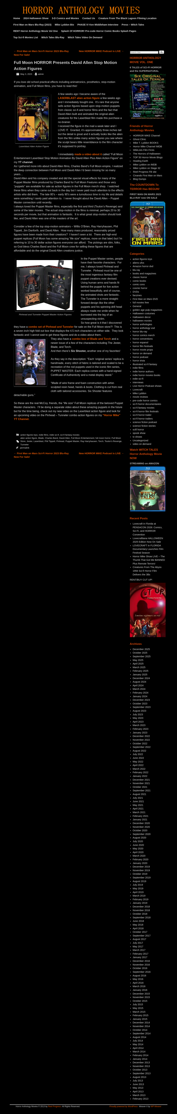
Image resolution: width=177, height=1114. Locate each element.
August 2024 (139, 681)
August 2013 (139, 1077)
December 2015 (141, 993)
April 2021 (138, 808)
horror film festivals (143, 346)
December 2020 (141, 823)
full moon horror (102, 438)
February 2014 (140, 1055)
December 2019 (141, 866)
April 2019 (138, 892)
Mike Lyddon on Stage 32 (146, 168)
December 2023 (141, 700)
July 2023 (138, 714)
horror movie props (143, 349)
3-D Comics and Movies (65, 18)
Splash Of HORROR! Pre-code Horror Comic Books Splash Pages (98, 31)
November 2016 (141, 964)
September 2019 (141, 877)
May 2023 (138, 718)
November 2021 (141, 783)
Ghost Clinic (139, 139)
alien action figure (28, 438)
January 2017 (140, 957)
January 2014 (140, 1059)
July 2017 (138, 943)
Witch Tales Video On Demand (85, 37)
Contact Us (88, 18)
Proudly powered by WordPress (123, 1106)
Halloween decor (142, 317)
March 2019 (139, 895)
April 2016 (138, 982)
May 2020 (138, 848)
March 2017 (139, 950)
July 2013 (138, 1080)
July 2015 (138, 1004)
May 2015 (138, 1008)
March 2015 (139, 1011)
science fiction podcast (145, 422)
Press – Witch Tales (133, 24)
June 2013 (138, 1084)
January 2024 (140, 696)
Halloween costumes (144, 313)
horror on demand (142, 353)
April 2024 (138, 685)
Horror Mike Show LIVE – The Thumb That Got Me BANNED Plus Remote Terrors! (149, 560)
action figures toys (29, 435)
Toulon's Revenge (113, 441)
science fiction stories (144, 426)
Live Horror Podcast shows (147, 386)
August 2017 (139, 939)
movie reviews (140, 396)
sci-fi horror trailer (142, 415)
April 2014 (138, 1048)
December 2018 (141, 906)
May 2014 (138, 1044)
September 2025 (141, 656)
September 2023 (141, 707)
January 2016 (140, 990)
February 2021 (140, 816)
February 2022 (140, 772)
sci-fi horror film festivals (146, 411)
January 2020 (140, 863)
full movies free (141, 302)
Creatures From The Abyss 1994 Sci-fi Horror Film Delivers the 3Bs (147, 571)
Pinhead (60, 441)
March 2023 (139, 725)
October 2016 (140, 968)
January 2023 (140, 732)
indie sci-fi (54, 435)
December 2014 (141, 1022)
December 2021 (141, 779)
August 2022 (139, 750)
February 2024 (140, 692)
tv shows (137, 436)
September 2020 (141, 834)
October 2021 (140, 787)
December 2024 (141, 678)
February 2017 (140, 953)
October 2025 (140, 652)
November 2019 (141, 870)
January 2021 (140, 819)
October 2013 (140, 1069)
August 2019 (139, 881)
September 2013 (141, 1073)
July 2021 (138, 798)
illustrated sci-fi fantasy (145, 364)
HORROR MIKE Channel (146, 135)
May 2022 (138, 761)
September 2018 (141, 917)
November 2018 (141, 910)
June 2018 (138, 921)
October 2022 (140, 743)
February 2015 (140, 1015)
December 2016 (141, 961)
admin (41, 74)
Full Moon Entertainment (82, 438)
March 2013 (139, 1095)
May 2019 (138, 888)
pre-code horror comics (145, 400)
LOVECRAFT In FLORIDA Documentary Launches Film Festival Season (148, 549)
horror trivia (139, 360)
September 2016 (141, 972)
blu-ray (136, 270)
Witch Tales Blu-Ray (52, 37)
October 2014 (140, 1030)
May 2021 (138, 805)
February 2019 (140, 899)
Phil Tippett (50, 441)
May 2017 (138, 946)
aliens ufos (138, 262)
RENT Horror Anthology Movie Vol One (35, 31)
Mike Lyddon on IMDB (145, 164)
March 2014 (139, 1051)
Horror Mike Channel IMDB (147, 146)
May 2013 (138, 1087)
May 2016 (138, 979)
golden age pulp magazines (147, 310)
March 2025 (139, 667)
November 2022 (141, 739)
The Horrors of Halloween (147, 153)
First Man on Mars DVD (145, 299)
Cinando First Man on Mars (147, 175)
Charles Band (51, 438)
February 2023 (140, 729)
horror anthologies (142, 324)
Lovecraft (138, 389)
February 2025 (140, 671)
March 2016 (139, 986)
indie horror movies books (146, 375)
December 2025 (141, 649)
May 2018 (138, 924)
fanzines (137, 295)
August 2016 (139, 975)
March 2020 (139, 855)
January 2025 (140, 674)
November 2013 (141, 1066)
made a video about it (88, 154)
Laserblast (38, 441)
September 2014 (141, 1033)
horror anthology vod (144, 328)
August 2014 (139, 1037)
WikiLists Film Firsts (143, 150)
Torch (100, 441)
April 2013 (138, 1091)
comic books (139, 281)
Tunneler (24, 444)
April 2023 (138, 721)
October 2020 (140, 830)
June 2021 (138, 801)
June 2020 (138, 845)
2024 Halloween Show (35, 18)
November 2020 (141, 827)
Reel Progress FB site (145, 171)
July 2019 (138, 884)
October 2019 (140, 874)
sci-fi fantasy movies (70, 435)
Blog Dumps (139, 179)
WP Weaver (156, 1106)
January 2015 (140, 1019)
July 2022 (138, 754)
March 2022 (139, 769)
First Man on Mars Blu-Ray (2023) (32, 24)
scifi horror (138, 429)
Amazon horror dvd (143, 266)
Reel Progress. (54, 1106)
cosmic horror (140, 288)
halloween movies (142, 320)
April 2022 (138, 765)
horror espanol (140, 342)
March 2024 (139, 689)
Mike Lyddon (139, 393)
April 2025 (138, 663)
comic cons (139, 284)
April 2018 (138, 928)
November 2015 (141, 997)
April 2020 (138, 852)
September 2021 (141, 790)
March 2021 (139, 812)
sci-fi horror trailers (143, 418)
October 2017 (140, 932)
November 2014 (141, 1026)
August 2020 (139, 837)
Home (16, 18)
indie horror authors (143, 371)
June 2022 (138, 758)
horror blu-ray (140, 331)
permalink (24, 448)
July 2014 (138, 1040)
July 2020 (138, 841)
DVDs (136, 291)
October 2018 (140, 913)
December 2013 (141, 1062)
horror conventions (143, 338)
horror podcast (140, 357)
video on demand (142, 444)
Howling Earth (140, 161)
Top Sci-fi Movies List (25, 37)
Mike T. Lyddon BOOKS (145, 142)
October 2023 (140, 703)
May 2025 (138, 660)
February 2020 (140, 859)
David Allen (64, 438)
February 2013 (140, 1098)
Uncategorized (140, 440)
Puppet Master (72, 441)
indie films (43, 435)
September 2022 (141, 747)
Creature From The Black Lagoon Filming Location (127, 18)
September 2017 (141, 935)
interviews (138, 382)
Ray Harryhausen (88, 441)
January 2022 (140, 776)
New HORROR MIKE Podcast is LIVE (101, 51)
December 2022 (141, 736)
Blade (41, 438)
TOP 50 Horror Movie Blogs (148, 157)
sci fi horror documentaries (147, 404)
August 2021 (139, 794)
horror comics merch (144, 335)
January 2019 (140, 903)
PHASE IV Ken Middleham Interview (97, 24)
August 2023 (139, 710)
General (137, 306)
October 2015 (140, 1001)
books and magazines (144, 273)
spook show (139, 433)
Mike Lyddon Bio (64, 24)
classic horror (140, 277)
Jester (29, 441)
